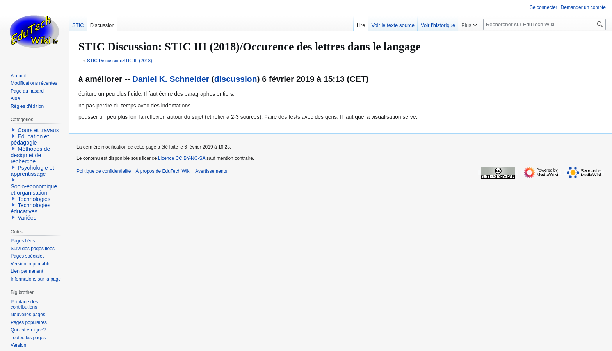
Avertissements (211, 171)
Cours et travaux (38, 130)
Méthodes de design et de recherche (30, 155)
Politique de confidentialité (103, 171)
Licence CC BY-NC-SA (181, 158)
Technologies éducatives (30, 208)
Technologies (34, 199)
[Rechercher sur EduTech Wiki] (544, 24)
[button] (13, 130)
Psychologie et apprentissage (32, 171)
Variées (27, 218)
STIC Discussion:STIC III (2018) (119, 60)
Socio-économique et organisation (34, 189)
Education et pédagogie (30, 139)
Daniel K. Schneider (170, 78)
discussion (235, 78)
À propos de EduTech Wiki (162, 171)
